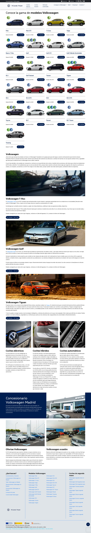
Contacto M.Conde (10, 492)
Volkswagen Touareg (51, 494)
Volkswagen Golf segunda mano (77, 482)
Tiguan (48, 305)
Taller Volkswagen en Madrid (13, 482)
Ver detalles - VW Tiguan (13, 318)
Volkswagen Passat (51, 492)
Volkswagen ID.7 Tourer (52, 489)
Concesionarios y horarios (12, 476)
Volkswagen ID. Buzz (51, 496)
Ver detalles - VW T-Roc (13, 217)
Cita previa (64, 1)
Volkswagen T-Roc (11, 201)
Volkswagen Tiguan (33, 502)
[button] (60, 4)
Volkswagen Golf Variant (35, 492)
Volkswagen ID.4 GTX (51, 478)
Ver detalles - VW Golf (12, 271)
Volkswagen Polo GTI (34, 478)
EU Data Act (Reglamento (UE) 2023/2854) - (35, 528)
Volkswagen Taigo (33, 482)
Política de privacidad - (18, 528)
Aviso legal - (9, 528)
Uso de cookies (49, 528)
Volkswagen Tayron (51, 485)
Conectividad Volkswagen (12, 494)
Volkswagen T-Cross (34, 480)
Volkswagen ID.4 (50, 476)
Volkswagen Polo (33, 476)
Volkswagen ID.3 (33, 498)
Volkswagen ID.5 (50, 480)
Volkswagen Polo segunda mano (77, 484)
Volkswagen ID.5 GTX (51, 482)
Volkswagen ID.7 (50, 487)
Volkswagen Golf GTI (34, 489)
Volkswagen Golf (11, 251)
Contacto (71, 1)
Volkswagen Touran (33, 500)
